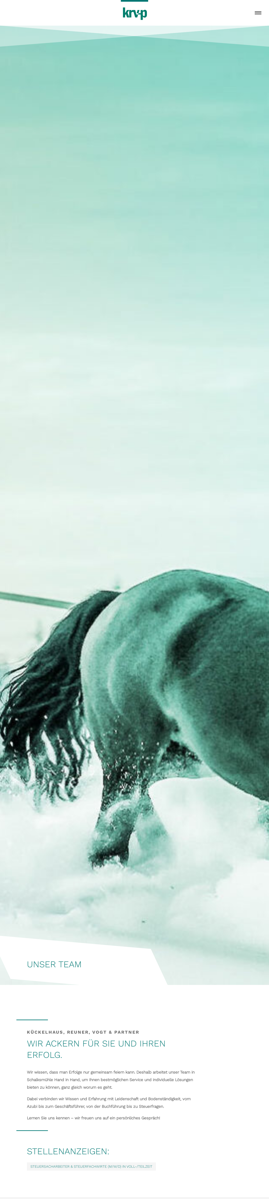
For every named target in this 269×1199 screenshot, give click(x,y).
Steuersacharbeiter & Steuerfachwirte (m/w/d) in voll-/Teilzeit (91, 1166)
